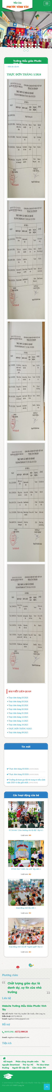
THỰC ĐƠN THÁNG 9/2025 (20, 729)
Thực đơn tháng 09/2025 (18, 732)
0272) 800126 (21, 1031)
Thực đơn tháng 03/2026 (18, 698)
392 (30, 913)
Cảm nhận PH (39, 1067)
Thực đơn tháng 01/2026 (18, 713)
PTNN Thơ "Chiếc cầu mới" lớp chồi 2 (26, 869)
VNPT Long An (18, 1085)
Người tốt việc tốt (20, 1067)
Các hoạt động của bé (26, 795)
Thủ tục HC (28, 1064)
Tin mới (26, 746)
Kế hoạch (7, 1061)
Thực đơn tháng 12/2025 (18, 717)
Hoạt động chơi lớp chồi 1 (26, 908)
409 (30, 835)
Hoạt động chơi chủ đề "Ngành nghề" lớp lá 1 (26, 947)
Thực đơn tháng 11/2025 (18, 721)
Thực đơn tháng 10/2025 (18, 725)
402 (30, 874)
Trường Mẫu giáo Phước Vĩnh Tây (27, 62)
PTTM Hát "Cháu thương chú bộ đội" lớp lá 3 (26, 830)
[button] (4, 30)
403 (30, 952)
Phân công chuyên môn (27, 1061)
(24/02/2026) (33, 783)
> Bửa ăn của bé (13, 67)
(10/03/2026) (34, 770)
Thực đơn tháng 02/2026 (18, 705)
